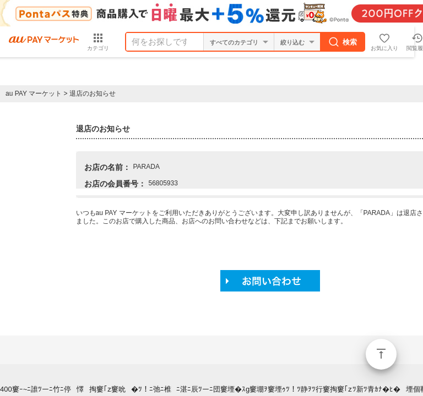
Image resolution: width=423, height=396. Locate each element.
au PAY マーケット (34, 93)
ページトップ (381, 354)
